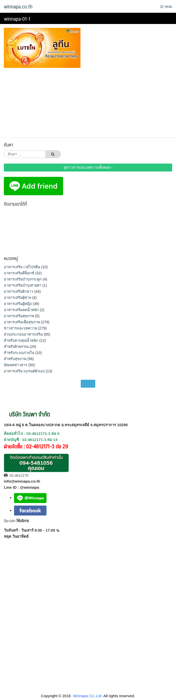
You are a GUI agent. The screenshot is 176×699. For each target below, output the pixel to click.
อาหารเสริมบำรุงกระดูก (23, 279)
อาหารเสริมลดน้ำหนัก (21, 310)
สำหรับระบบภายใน (19, 353)
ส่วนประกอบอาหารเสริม (23, 334)
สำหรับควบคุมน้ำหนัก (21, 340)
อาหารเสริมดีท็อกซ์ (19, 273)
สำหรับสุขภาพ (15, 359)
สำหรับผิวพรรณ (16, 347)
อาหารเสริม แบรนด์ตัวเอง (24, 371)
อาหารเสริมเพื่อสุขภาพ (22, 322)
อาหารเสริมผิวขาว (18, 291)
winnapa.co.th (18, 6)
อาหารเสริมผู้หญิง (18, 304)
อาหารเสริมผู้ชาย (17, 298)
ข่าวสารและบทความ (20, 328)
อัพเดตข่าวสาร (15, 365)
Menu (166, 6)
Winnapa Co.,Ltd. (87, 696)
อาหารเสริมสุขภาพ (19, 316)
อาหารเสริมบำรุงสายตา (22, 285)
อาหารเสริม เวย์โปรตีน (22, 267)
